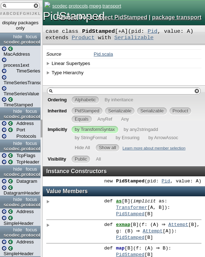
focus (31, 36)
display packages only (20, 25)
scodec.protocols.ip (21, 116)
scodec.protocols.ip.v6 (21, 235)
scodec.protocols (21, 42)
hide (17, 36)
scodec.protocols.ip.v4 (21, 204)
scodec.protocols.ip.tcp (21, 148)
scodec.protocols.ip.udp (21, 174)
